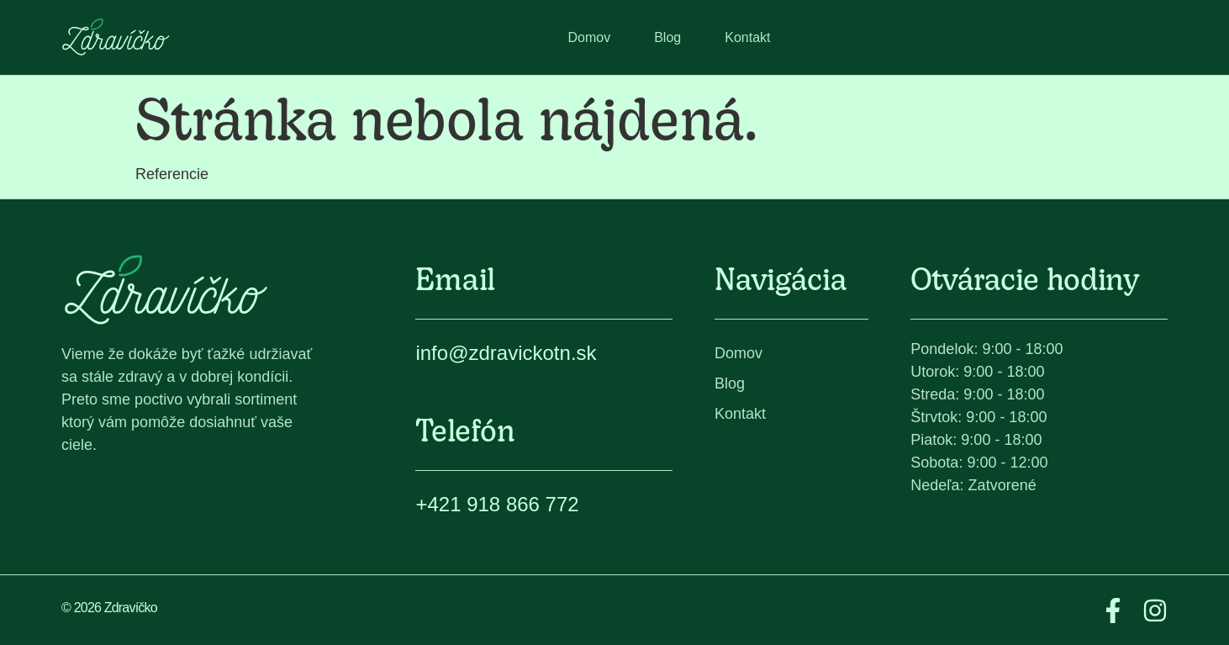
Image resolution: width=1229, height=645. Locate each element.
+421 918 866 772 (496, 504)
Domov (589, 37)
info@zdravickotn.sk (505, 352)
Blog (667, 37)
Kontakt (747, 37)
